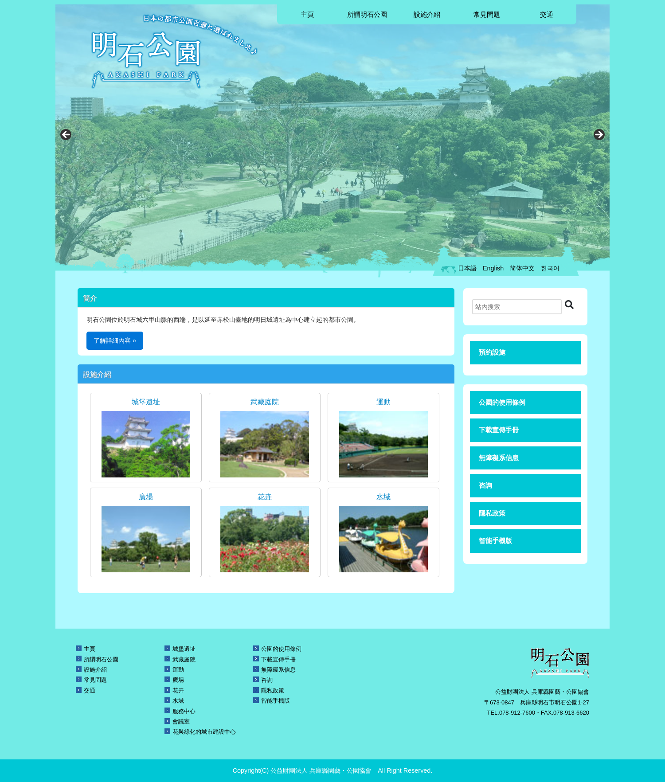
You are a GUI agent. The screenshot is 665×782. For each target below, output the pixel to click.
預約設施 (492, 352)
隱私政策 (492, 513)
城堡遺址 (146, 402)
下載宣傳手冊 (499, 430)
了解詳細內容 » (115, 340)
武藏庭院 (264, 402)
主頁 (307, 14)
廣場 (146, 496)
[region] (332, 137)
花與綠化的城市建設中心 (204, 731)
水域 (383, 496)
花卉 (265, 496)
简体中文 (522, 268)
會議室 (181, 721)
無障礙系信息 (499, 457)
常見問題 (486, 14)
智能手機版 (495, 540)
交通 (546, 14)
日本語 (467, 268)
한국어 (550, 268)
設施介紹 (427, 14)
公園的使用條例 (502, 402)
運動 (383, 402)
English (493, 268)
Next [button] (598, 135)
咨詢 (485, 485)
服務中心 (184, 711)
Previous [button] (66, 135)
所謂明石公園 (367, 14)
